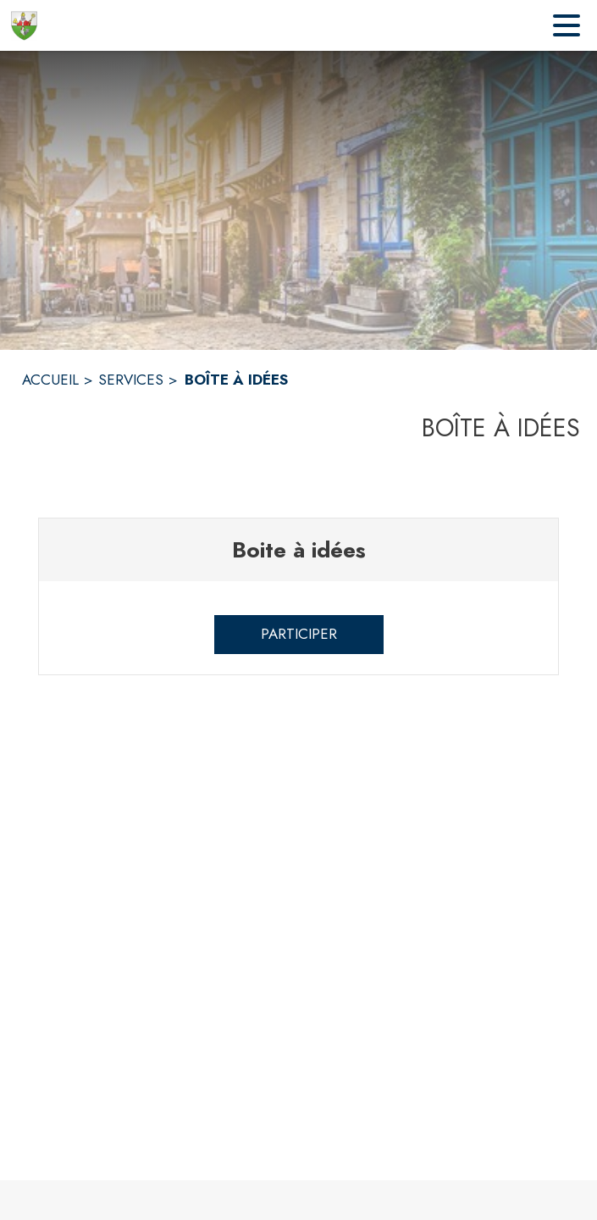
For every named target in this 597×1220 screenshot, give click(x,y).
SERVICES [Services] (130, 379)
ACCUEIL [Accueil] (50, 379)
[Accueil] (24, 25)
